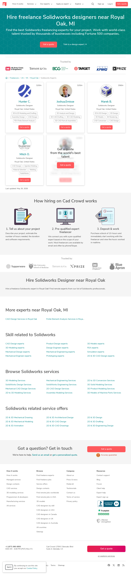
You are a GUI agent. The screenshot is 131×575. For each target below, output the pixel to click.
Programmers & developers (17, 497)
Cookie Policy (32, 568)
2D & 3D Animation (15, 426)
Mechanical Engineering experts (60, 352)
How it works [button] (12, 471)
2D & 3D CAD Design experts (100, 356)
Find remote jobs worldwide (47, 493)
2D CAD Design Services (57, 389)
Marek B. (106, 101)
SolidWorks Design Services (18, 385)
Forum (99, 484)
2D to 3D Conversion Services (101, 381)
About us (70, 475)
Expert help (101, 493)
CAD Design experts (15, 344)
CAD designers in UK (44, 519)
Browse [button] (39, 471)
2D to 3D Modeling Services (18, 393)
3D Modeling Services (15, 381)
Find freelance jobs (43, 480)
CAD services (12, 488)
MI (27, 78)
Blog (98, 480)
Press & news (72, 480)
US (22, 78)
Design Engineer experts (57, 348)
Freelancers (14, 78)
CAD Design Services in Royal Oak (21, 319)
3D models (40, 501)
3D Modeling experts (15, 348)
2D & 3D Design (94, 418)
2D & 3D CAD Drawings (57, 426)
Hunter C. (24, 101)
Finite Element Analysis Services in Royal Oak (67, 319)
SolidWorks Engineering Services (61, 385)
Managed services (14, 480)
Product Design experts (57, 344)
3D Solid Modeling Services (99, 385)
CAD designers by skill (45, 506)
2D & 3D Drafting (95, 422)
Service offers (41, 484)
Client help (101, 488)
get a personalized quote (64, 455)
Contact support (103, 475)
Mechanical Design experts (18, 352)
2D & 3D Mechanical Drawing (19, 418)
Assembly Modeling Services (59, 393)
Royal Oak (34, 78)
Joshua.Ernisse (65, 101)
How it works (12, 475)
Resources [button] (101, 471)
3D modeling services (15, 493)
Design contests (13, 484)
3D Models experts (95, 344)
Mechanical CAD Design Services (21, 389)
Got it (9, 567)
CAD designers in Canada (46, 514)
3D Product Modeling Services (101, 389)
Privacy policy (72, 501)
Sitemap (39, 532)
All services (11, 506)
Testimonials (71, 488)
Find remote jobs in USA (46, 497)
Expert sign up (102, 497)
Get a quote (122, 4)
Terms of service (73, 497)
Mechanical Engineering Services (61, 381)
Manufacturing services (16, 501)
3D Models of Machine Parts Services (104, 393)
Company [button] (70, 471)
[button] (31, 4)
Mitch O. (25, 154)
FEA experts (92, 348)
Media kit (70, 484)
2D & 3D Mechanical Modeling (19, 422)
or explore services (106, 556)
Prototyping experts (55, 356)
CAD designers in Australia (47, 523)
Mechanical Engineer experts (18, 356)
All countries (41, 527)
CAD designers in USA (45, 510)
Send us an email (40, 455)
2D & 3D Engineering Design (100, 426)
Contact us (71, 493)
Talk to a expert (75, 44)
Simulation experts (95, 352)
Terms (53, 565)
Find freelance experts (45, 475)
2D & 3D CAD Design (56, 422)
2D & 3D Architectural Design (60, 418)
